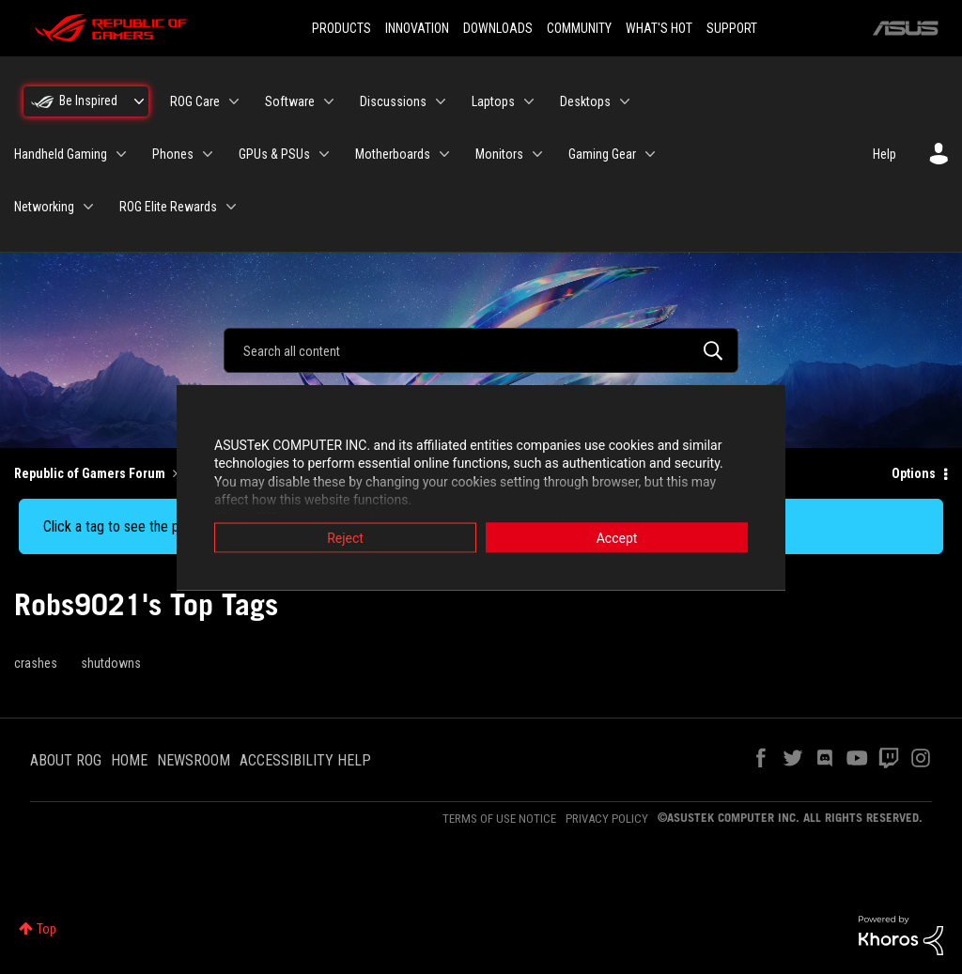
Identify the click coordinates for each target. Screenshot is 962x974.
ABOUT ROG (65, 760)
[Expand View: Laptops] (529, 101)
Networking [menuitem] (44, 206)
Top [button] (46, 928)
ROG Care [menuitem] (195, 101)
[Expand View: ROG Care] (234, 101)
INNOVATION (417, 28)
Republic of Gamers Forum (89, 473)
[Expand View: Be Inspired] (139, 101)
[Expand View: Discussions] (440, 101)
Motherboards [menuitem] (392, 154)
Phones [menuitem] (173, 154)
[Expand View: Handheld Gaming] (121, 154)
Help (884, 154)
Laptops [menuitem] (493, 101)
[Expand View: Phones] (207, 154)
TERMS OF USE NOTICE (499, 819)
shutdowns (111, 663)
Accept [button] (617, 537)
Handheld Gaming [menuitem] (60, 154)
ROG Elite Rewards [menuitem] (168, 206)
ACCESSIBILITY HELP (305, 760)
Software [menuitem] (290, 101)
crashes (35, 663)
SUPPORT (731, 28)
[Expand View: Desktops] (624, 101)
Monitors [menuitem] (499, 154)
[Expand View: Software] (328, 101)
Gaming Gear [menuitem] (602, 154)
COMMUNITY (579, 28)
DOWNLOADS (498, 28)
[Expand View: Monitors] (537, 154)
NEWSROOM (193, 760)
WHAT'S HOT (659, 28)
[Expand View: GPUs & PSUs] (324, 154)
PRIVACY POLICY (607, 819)
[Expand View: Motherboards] (444, 154)
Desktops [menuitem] (585, 101)
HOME (129, 760)
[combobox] (481, 350)
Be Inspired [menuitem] (88, 100)
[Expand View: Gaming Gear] (650, 154)
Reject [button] (345, 537)
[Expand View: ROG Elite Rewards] (231, 206)
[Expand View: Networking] (88, 206)
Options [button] (914, 473)
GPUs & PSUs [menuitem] (274, 154)
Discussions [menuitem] (393, 101)
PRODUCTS (341, 28)
